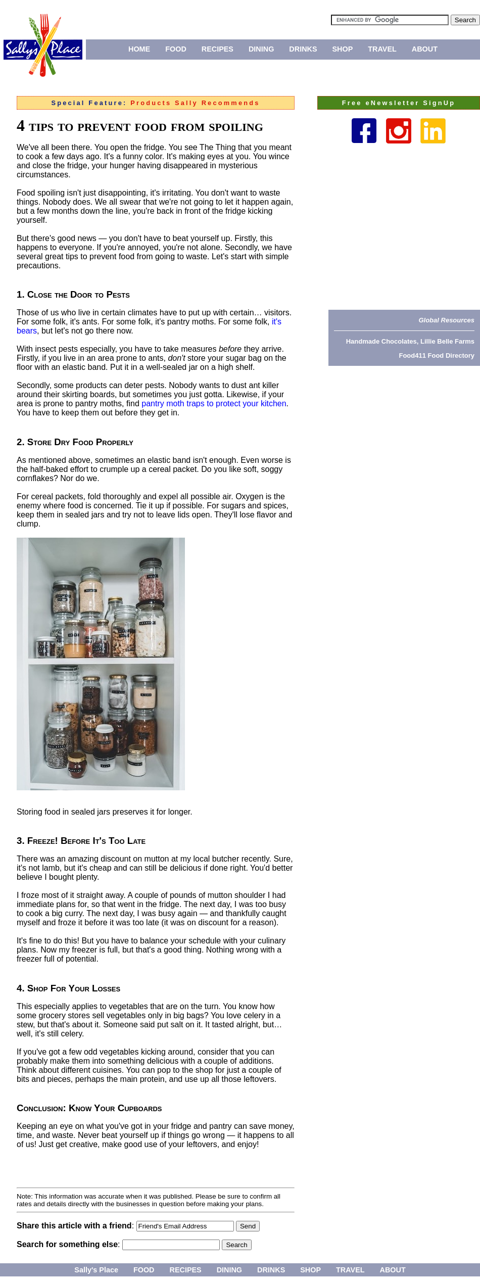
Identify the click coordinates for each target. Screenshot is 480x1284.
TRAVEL (382, 49)
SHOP (342, 49)
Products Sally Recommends (195, 103)
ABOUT (425, 49)
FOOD (175, 49)
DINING (261, 49)
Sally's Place (96, 1270)
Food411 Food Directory (436, 355)
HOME (139, 49)
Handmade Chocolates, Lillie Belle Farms (410, 341)
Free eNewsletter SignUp (398, 103)
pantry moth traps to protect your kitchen (213, 403)
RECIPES (217, 49)
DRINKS (303, 49)
